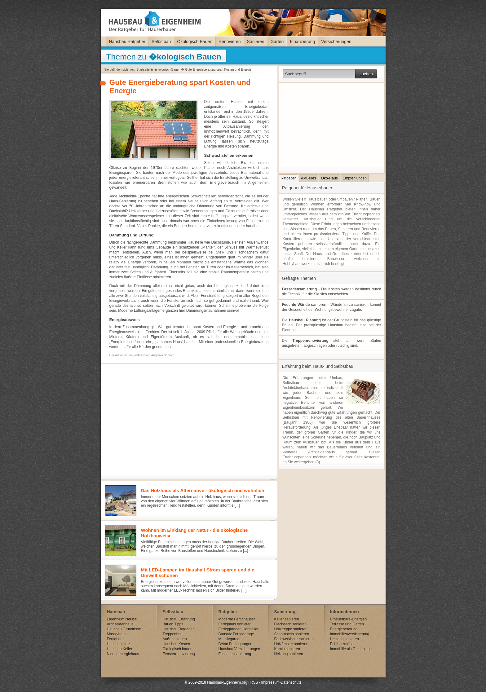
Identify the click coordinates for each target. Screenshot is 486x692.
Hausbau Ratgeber (127, 41)
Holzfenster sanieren (291, 644)
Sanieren (255, 41)
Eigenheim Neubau (123, 619)
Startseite (142, 69)
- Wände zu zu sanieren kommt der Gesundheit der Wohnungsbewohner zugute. (331, 307)
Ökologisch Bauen (194, 41)
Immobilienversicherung (349, 634)
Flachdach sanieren (290, 624)
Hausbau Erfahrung (179, 619)
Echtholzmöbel (342, 644)
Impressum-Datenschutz (281, 682)
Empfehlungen (355, 178)
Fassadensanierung (235, 654)
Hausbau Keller (119, 649)
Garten (277, 41)
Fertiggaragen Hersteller (238, 629)
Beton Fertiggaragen (235, 644)
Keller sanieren (286, 619)
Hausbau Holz (118, 644)
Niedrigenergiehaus (123, 654)
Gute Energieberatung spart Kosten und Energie (218, 69)
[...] (237, 505)
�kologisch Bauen (167, 69)
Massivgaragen (231, 639)
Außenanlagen (175, 639)
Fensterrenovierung (179, 654)
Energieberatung (344, 629)
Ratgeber (288, 178)
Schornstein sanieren (291, 634)
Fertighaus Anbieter (235, 624)
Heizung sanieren (288, 654)
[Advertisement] (187, 416)
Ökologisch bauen (177, 649)
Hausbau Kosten (176, 644)
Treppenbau (173, 634)
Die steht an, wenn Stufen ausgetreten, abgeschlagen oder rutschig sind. (331, 343)
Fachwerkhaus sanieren (294, 639)
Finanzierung (302, 41)
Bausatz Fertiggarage (236, 634)
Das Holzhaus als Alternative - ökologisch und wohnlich (202, 490)
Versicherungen (336, 41)
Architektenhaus (120, 624)
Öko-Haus (329, 178)
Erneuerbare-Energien (348, 619)
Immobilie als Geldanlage (351, 649)
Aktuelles (308, 178)
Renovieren (230, 41)
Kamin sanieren (287, 649)
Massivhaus (116, 634)
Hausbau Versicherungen (239, 649)
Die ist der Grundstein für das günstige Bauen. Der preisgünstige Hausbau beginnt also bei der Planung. (331, 325)
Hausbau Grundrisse (124, 629)
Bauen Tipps (173, 624)
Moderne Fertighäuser (237, 619)
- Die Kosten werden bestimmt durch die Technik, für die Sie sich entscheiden (331, 291)
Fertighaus (116, 639)
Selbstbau (161, 41)
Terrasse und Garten (347, 624)
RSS (254, 682)
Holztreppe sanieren (290, 629)
